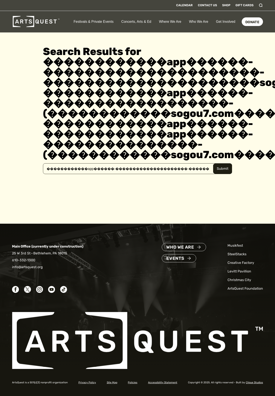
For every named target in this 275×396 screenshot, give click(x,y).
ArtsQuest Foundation (245, 288)
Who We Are (198, 21)
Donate (252, 22)
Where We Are (170, 21)
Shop (226, 5)
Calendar (184, 5)
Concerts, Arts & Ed (136, 21)
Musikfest (235, 245)
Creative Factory (241, 263)
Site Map (112, 382)
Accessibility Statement (162, 382)
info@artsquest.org (27, 267)
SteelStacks (237, 254)
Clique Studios (254, 382)
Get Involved (225, 21)
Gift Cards (244, 5)
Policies (132, 382)
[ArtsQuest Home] (36, 21)
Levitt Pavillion (239, 271)
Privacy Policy (87, 382)
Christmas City (239, 280)
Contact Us (207, 5)
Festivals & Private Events (94, 21)
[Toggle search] (261, 5)
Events (175, 258)
